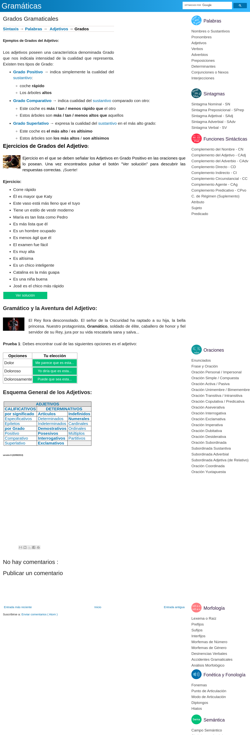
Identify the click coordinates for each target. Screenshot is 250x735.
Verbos (197, 49)
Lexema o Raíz (203, 618)
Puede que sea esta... (55, 379)
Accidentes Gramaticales (211, 659)
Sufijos (197, 630)
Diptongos (199, 703)
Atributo (197, 202)
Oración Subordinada (209, 442)
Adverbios (199, 55)
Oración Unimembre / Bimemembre (220, 390)
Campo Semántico (206, 730)
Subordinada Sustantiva (211, 448)
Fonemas (199, 685)
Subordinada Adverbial (210, 454)
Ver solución (25, 295)
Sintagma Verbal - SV (209, 127)
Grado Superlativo (31, 123)
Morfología (214, 608)
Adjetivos (59, 29)
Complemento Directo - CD (213, 167)
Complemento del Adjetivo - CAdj (218, 155)
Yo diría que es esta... (54, 371)
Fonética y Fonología (225, 674)
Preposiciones (203, 60)
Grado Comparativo (32, 100)
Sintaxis (11, 29)
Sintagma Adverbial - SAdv (213, 122)
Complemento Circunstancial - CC (219, 179)
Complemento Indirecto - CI (214, 173)
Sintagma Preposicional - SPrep (217, 110)
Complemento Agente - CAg (214, 184)
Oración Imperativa (207, 425)
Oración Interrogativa (208, 413)
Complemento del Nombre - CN (217, 149)
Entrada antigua (174, 607)
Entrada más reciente (18, 607)
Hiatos (196, 708)
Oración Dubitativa (206, 431)
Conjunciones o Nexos (210, 72)
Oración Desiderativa (208, 437)
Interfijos (198, 636)
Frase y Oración (204, 366)
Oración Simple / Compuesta (215, 378)
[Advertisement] (150, 53)
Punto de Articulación (208, 691)
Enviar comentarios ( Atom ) (39, 614)
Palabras (33, 29)
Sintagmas (214, 93)
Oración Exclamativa (208, 419)
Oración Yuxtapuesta (208, 472)
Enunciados (201, 360)
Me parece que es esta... (54, 363)
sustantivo (22, 77)
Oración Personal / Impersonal (216, 372)
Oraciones (214, 350)
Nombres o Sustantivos (210, 31)
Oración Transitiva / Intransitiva (216, 395)
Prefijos (197, 624)
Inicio (97, 607)
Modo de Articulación (208, 697)
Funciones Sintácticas (225, 139)
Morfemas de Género (209, 648)
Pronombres (201, 37)
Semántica (214, 719)
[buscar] (207, 5)
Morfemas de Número (209, 642)
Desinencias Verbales (209, 654)
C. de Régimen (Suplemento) (215, 196)
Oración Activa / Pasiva (210, 384)
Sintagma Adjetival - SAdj (212, 116)
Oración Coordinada (208, 466)
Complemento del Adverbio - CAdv (219, 161)
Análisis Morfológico (207, 665)
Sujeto (196, 208)
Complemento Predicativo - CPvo (218, 190)
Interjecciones (202, 78)
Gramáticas (22, 6)
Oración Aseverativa (208, 407)
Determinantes (203, 66)
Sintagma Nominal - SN (210, 104)
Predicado (199, 214)
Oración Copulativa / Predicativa (217, 401)
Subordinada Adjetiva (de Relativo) (220, 460)
